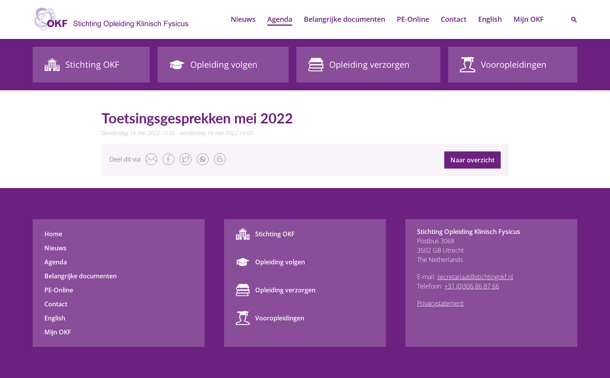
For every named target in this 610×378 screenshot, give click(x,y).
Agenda (279, 19)
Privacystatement (440, 303)
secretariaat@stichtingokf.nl (475, 277)
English (490, 19)
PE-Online (413, 19)
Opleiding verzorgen (285, 290)
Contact (453, 19)
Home (216, 19)
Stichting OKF (275, 234)
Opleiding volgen (280, 262)
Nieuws (243, 19)
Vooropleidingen (279, 318)
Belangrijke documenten (344, 19)
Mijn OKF (529, 19)
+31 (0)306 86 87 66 (471, 286)
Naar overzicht (472, 160)
